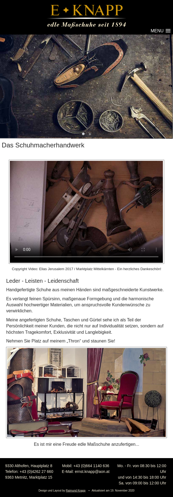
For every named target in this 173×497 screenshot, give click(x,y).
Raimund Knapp (76, 490)
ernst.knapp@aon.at (92, 471)
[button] (160, 30)
